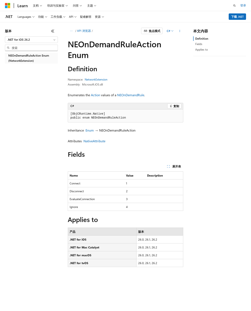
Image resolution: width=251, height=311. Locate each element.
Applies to (201, 49)
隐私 (69, 298)
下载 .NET (237, 17)
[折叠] (53, 31)
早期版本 (31, 298)
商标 (127, 298)
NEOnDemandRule (130, 95)
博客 (44, 298)
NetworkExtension (96, 79)
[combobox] (31, 39)
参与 (58, 298)
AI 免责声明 (12, 298)
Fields (198, 44)
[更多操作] (179, 31)
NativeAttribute (94, 141)
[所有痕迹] (71, 31)
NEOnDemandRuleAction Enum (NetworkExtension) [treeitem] (28, 58)
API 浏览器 (84, 31)
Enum (90, 130)
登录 (243, 5)
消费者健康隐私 (90, 298)
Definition (201, 38)
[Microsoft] (7, 5)
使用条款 (114, 298)
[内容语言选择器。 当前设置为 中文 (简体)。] (16, 288)
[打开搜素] (234, 5)
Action (95, 95)
